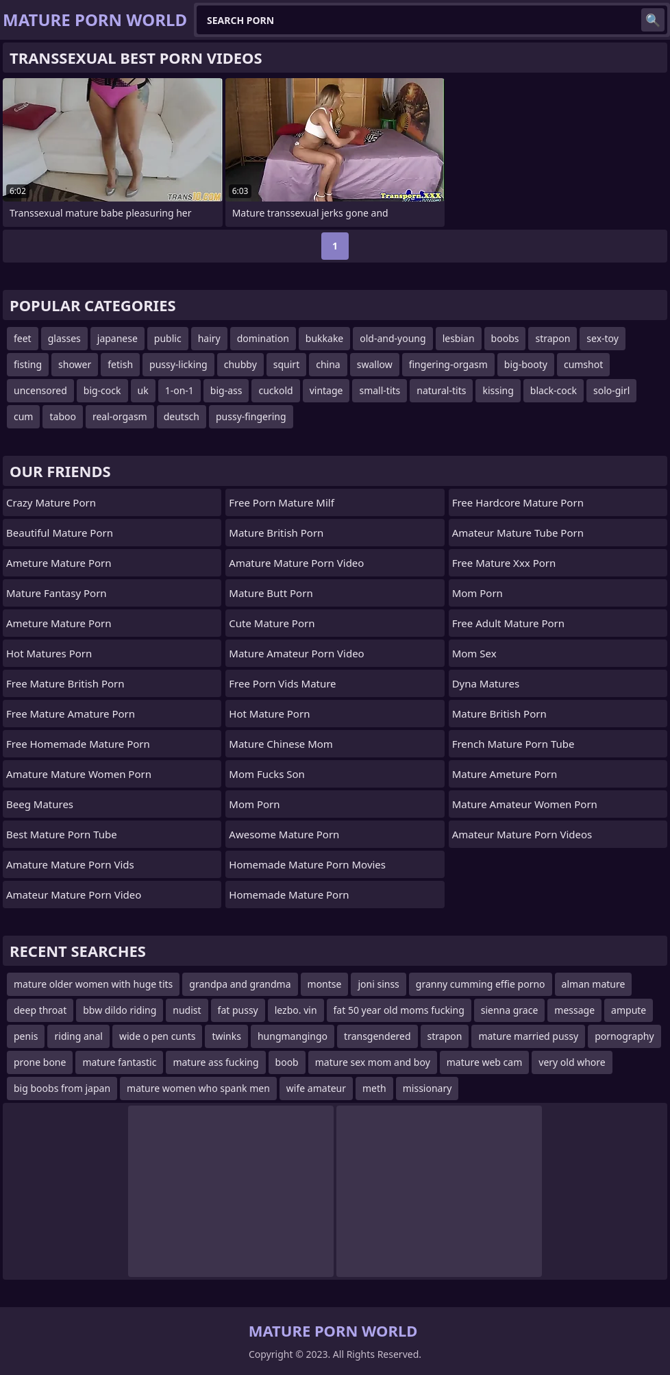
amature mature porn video (296, 563)
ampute (628, 1010)
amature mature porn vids (70, 864)
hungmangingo (292, 1036)
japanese (117, 338)
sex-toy (602, 338)
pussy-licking (178, 364)
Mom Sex (474, 653)
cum (23, 416)
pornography (624, 1036)
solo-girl (611, 390)
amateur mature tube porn (518, 532)
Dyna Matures (485, 683)
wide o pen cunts (157, 1036)
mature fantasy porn (56, 593)
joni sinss (378, 983)
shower (74, 364)
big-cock (102, 390)
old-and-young (392, 338)
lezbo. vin (296, 1010)
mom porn (254, 804)
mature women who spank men (198, 1088)
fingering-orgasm (448, 364)
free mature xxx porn (504, 563)
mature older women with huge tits (93, 983)
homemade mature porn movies (307, 864)
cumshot (583, 364)
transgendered (377, 1036)
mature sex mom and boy (372, 1062)
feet (23, 338)
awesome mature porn (284, 834)
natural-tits (441, 390)
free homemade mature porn (78, 744)
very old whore (571, 1062)
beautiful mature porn (59, 532)
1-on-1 (179, 390)
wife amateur (316, 1088)
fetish (120, 364)
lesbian (459, 338)
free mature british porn (65, 683)
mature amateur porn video (296, 653)
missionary (427, 1088)
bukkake (324, 338)
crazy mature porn (51, 502)
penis (26, 1036)
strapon (552, 338)
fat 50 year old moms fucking (399, 1010)
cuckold (275, 390)
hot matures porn (49, 653)
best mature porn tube (61, 834)
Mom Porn (477, 593)
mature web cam (485, 1062)
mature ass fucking (215, 1062)
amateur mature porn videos (522, 834)
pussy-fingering (251, 416)
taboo (62, 416)
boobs (505, 338)
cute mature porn (271, 623)
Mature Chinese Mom (281, 744)
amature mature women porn (78, 774)
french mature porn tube (513, 744)
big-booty (525, 364)
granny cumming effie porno (480, 983)
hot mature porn (269, 713)
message (574, 1010)
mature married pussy (528, 1036)
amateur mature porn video (73, 894)
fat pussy (238, 1010)
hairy (209, 338)
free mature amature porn (70, 713)
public (168, 338)
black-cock (553, 390)
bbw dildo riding (119, 1010)
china (328, 364)
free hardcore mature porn (518, 502)
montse (325, 983)
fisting (28, 364)
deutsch (181, 416)
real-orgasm (119, 416)
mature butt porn (270, 593)
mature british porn (276, 532)
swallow (375, 364)
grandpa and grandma (239, 983)
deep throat (40, 1010)
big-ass (226, 390)
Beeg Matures (39, 804)
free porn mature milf (281, 502)
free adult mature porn (508, 623)
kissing (497, 390)
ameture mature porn (59, 563)
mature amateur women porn (524, 804)
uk (143, 390)
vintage (326, 390)
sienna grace (509, 1010)
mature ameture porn (505, 774)
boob (287, 1062)
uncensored (40, 390)
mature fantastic (119, 1062)
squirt (286, 364)
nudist (187, 1010)
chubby (240, 364)
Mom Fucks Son (267, 774)
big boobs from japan (62, 1088)
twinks (226, 1036)
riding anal (78, 1036)
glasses (64, 338)
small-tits (379, 390)
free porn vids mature (282, 683)
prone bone (40, 1062)
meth (374, 1088)
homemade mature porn (289, 894)
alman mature (593, 983)
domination (263, 338)
